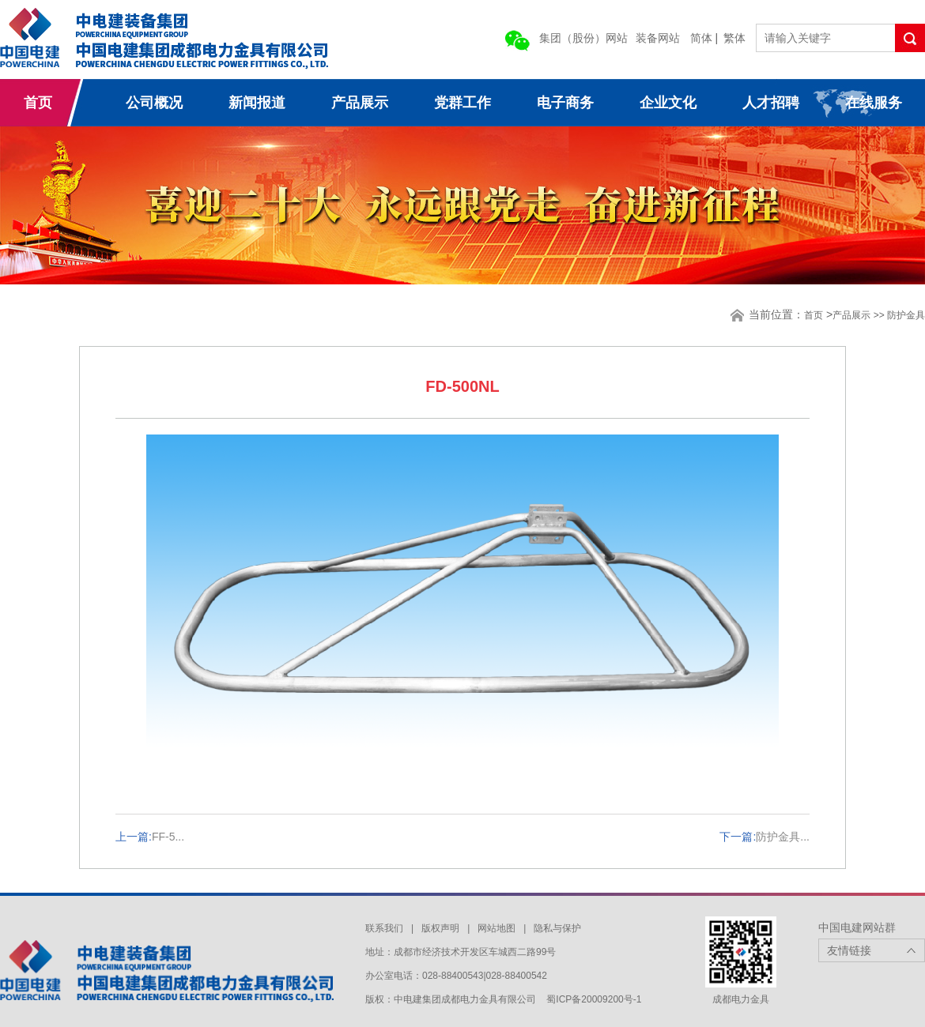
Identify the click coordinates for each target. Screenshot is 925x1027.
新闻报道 (256, 103)
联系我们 (384, 928)
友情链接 (849, 950)
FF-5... (168, 836)
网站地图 (496, 928)
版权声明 (440, 928)
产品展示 (359, 103)
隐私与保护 (557, 928)
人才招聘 (770, 103)
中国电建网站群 (857, 927)
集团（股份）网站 (583, 38)
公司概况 (154, 103)
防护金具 (906, 315)
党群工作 (462, 103)
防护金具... (783, 836)
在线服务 (873, 103)
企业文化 (668, 103)
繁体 (734, 38)
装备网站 (658, 38)
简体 (701, 38)
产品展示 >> (859, 315)
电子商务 (565, 103)
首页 (38, 103)
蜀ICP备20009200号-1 (593, 999)
